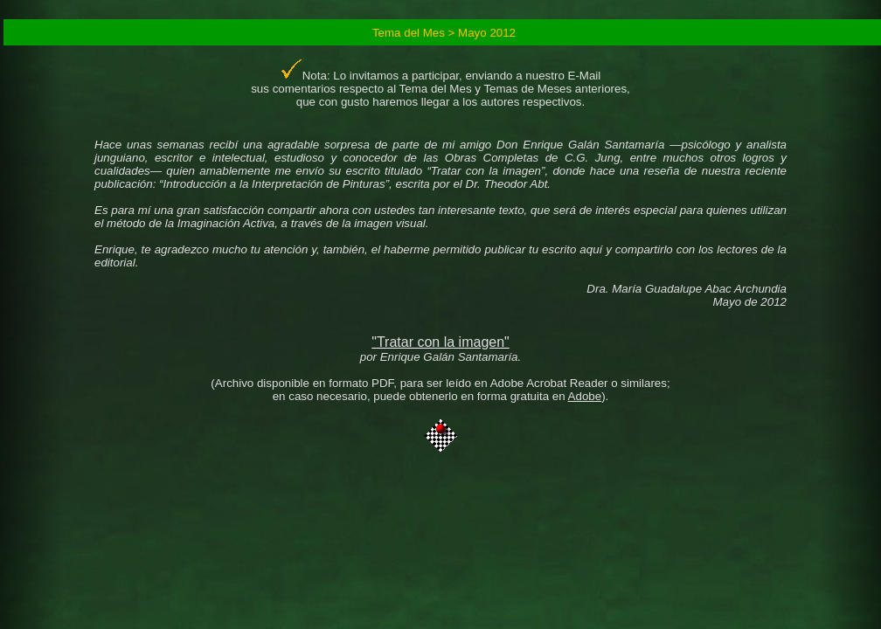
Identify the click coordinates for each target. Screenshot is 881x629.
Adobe (585, 396)
